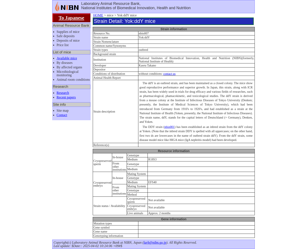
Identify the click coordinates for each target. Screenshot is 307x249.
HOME (98, 15)
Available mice (66, 58)
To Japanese (71, 18)
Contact (61, 115)
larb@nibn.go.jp (155, 242)
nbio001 (169, 127)
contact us (169, 73)
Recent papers (66, 97)
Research (62, 93)
